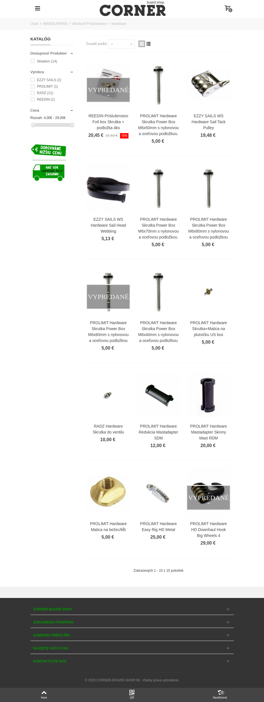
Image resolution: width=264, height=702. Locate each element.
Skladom (47, 61)
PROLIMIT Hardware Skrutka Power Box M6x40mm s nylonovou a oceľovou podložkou (158, 331)
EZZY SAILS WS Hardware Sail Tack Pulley (209, 122)
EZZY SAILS (49, 80)
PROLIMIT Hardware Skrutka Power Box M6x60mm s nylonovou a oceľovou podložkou (108, 331)
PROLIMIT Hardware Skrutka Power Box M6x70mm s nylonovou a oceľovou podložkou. (158, 228)
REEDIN (46, 99)
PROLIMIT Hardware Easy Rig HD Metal (158, 526)
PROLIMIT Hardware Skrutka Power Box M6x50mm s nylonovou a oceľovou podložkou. (158, 125)
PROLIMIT (47, 86)
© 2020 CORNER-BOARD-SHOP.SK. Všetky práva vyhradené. (132, 680)
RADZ (45, 93)
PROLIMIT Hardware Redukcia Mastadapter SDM (158, 432)
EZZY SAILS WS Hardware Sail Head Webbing (108, 225)
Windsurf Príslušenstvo (89, 24)
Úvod (34, 24)
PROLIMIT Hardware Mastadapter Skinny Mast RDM (208, 432)
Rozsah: (36, 118)
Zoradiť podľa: (96, 44)
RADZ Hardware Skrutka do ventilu (108, 429)
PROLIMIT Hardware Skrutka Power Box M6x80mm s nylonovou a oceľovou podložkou (208, 228)
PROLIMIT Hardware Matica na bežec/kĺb (108, 526)
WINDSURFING (55, 24)
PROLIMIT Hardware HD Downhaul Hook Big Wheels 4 (208, 529)
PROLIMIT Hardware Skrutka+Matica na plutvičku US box (208, 328)
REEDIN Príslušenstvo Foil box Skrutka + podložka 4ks (108, 122)
